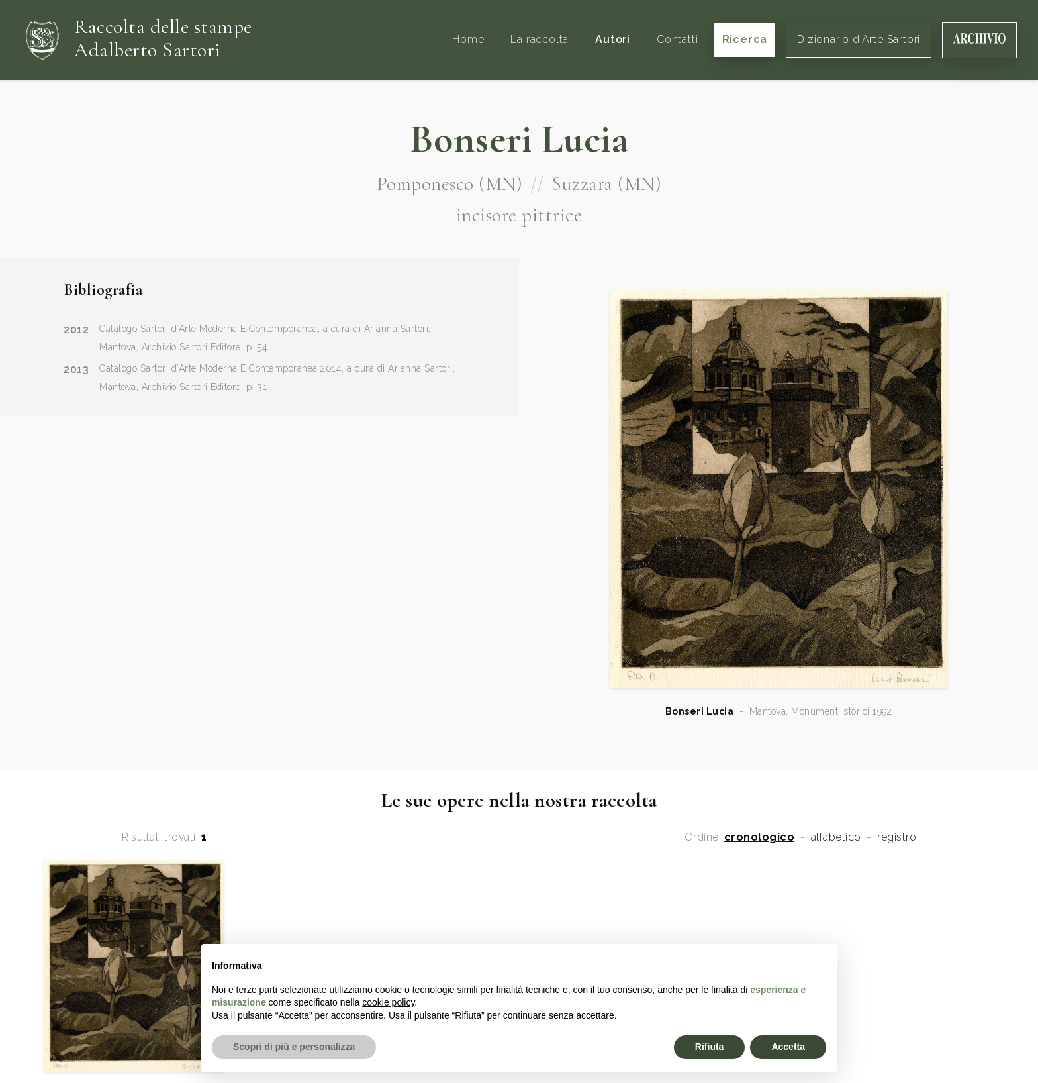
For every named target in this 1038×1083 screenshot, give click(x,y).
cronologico (759, 837)
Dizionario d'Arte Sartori (858, 39)
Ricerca (745, 39)
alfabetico (836, 837)
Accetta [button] (788, 1046)
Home (468, 39)
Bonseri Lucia (699, 711)
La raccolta (539, 39)
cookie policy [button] (388, 1002)
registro (896, 837)
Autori (612, 39)
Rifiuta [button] (709, 1046)
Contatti (677, 39)
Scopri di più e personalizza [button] (294, 1046)
